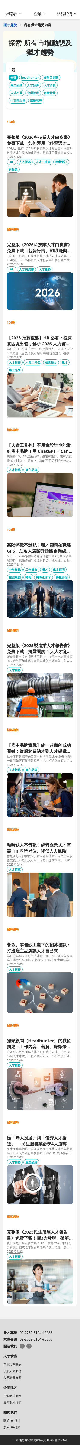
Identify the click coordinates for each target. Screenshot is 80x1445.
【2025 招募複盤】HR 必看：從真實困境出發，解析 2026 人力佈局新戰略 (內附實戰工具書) (39, 341)
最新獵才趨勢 (12, 1402)
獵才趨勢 (10, 25)
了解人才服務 (12, 1371)
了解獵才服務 (12, 1396)
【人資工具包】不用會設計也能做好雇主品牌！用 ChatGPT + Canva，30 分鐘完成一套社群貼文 (39, 448)
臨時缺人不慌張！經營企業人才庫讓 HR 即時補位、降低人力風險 (39, 848)
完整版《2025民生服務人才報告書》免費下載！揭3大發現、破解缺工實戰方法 (38, 1235)
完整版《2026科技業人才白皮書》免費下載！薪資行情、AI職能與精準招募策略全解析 (39, 248)
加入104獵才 (11, 1427)
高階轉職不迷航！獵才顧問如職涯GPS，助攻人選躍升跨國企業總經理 (39, 548)
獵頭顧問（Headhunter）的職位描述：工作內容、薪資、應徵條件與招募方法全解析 (39, 1044)
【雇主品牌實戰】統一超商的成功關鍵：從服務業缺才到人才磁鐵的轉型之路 (39, 748)
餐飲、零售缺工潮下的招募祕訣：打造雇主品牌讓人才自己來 (39, 948)
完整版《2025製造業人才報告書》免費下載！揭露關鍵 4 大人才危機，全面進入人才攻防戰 (39, 649)
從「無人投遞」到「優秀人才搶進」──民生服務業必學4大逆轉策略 (39, 1141)
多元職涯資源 (12, 1378)
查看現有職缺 (12, 1364)
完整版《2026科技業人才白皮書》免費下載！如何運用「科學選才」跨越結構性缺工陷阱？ (39, 140)
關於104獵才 (11, 1421)
